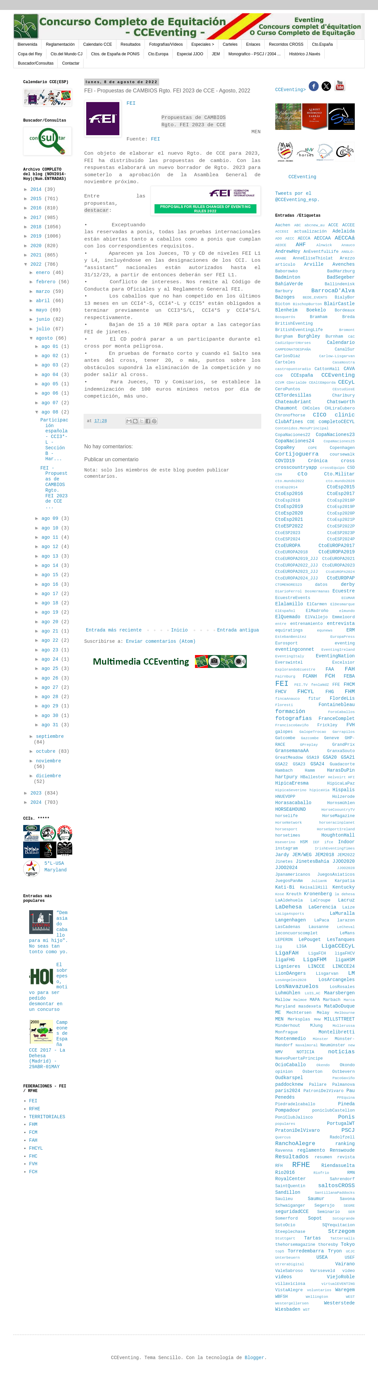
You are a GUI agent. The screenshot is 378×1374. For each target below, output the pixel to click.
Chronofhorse (290, 415)
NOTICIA (305, 1052)
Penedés (285, 1097)
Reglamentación (60, 44)
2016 (37, 208)
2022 (37, 264)
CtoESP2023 (287, 533)
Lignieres (287, 966)
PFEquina (346, 1098)
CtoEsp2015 (341, 487)
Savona (347, 1199)
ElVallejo (316, 617)
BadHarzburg (341, 271)
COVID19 (285, 461)
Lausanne (319, 927)
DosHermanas (317, 591)
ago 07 (51, 403)
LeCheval (346, 927)
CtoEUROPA (287, 545)
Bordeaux (345, 310)
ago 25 (51, 668)
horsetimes (287, 835)
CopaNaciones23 (335, 434)
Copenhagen (342, 448)
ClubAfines (289, 421)
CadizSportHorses (293, 343)
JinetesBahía (312, 861)
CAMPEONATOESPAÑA (293, 350)
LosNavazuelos (297, 986)
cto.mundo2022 (289, 481)
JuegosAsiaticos (336, 874)
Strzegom (341, 1231)
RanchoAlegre (295, 1143)
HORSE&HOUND (290, 809)
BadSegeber (341, 277)
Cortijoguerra (297, 454)
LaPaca (321, 920)
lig (278, 947)
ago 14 (51, 565)
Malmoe (300, 1000)
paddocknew (289, 1084)
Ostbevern (343, 1072)
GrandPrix (343, 744)
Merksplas (298, 1019)
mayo (43, 310)
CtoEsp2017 (341, 493)
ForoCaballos (341, 712)
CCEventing (302, 177)
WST (306, 1310)
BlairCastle (339, 303)
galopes (284, 732)
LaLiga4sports (289, 914)
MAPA (315, 1000)
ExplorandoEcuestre (295, 670)
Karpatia (345, 881)
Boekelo (316, 310)
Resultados (131, 44)
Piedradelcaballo (295, 1104)
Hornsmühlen (341, 803)
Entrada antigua (238, 630)
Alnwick (324, 245)
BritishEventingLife (299, 330)
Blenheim (286, 310)
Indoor (346, 842)
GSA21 (348, 757)
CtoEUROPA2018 (291, 552)
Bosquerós (285, 317)
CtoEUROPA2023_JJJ (296, 572)
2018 (37, 227)
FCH (33, 1172)
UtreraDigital (289, 1264)
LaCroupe (320, 900)
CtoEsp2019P (341, 507)
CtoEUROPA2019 (337, 552)
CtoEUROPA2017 (337, 545)
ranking (345, 1143)
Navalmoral (306, 1045)
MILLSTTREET (339, 1019)
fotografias (293, 718)
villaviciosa (290, 1284)
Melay (323, 1013)
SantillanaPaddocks (335, 1193)
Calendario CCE (97, 44)
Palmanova (343, 1084)
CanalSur (345, 349)
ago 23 (51, 650)
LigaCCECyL (338, 946)
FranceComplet (337, 718)
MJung (316, 1025)
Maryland (285, 1006)
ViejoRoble (341, 1277)
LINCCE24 (344, 966)
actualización (310, 231)
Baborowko (286, 271)
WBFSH (281, 1296)
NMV (279, 1052)
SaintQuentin (290, 1186)
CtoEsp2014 (286, 487)
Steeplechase (290, 1232)
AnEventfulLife (321, 251)
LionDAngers (290, 973)
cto (302, 474)
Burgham (284, 336)
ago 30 (51, 715)
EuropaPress (342, 637)
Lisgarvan (327, 973)
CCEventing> (292, 89)
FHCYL (36, 1148)
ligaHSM (345, 959)
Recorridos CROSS (286, 44)
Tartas (312, 1238)
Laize (348, 907)
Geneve (331, 738)
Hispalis (344, 790)
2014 (37, 189)
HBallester (313, 777)
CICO (319, 415)
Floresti (284, 705)
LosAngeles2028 (290, 980)
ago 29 (51, 706)
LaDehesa (288, 907)
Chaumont (286, 408)
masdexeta (309, 1006)
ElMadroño (317, 611)
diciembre (48, 776)
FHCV (280, 691)
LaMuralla (342, 913)
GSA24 (317, 764)
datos (321, 584)
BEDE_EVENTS (315, 298)
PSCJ (348, 1130)
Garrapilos (344, 732)
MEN (279, 1019)
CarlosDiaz (287, 356)
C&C (351, 337)
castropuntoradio (293, 369)
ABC (297, 225)
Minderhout (287, 1025)
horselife (286, 816)
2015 (37, 198)
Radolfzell (342, 1137)
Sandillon (287, 1192)
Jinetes (284, 861)
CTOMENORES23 (288, 585)
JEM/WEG (302, 854)
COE (311, 422)
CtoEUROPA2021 (338, 559)
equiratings (289, 630)
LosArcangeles (337, 979)
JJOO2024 (286, 867)
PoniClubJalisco (294, 1117)
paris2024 (287, 1090)
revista (346, 1157)
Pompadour (287, 1110)
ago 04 (51, 374)
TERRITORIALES (47, 1117)
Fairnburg (285, 677)
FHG (330, 691)
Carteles (230, 44)
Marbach (332, 1000)
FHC (33, 1156)
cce (279, 375)
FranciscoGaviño (292, 725)
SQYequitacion (338, 1225)
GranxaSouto (341, 751)
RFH (279, 1166)
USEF (350, 1257)
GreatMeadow (289, 757)
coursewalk (342, 454)
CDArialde (296, 383)
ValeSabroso (289, 1271)
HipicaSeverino (290, 790)
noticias (341, 1052)
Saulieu (284, 1199)
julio (44, 329)
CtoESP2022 (289, 526)
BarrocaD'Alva (333, 291)
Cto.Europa (158, 54)
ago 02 (51, 355)
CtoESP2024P (341, 539)
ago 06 (51, 393)
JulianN (319, 881)
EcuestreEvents (292, 598)
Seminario (328, 1212)
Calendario (341, 342)
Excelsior (343, 662)
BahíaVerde (289, 284)
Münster (320, 1039)
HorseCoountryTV (338, 810)
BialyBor (345, 297)
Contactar (70, 63)
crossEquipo (332, 468)
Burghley (309, 336)
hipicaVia (319, 790)
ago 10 (51, 528)
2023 (37, 793)
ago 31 (51, 725)
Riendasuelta (338, 1165)
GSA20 (330, 757)
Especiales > (202, 44)
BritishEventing (294, 323)
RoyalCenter (290, 1179)
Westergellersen (292, 1303)
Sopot (315, 1218)
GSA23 (299, 764)
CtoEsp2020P (341, 513)
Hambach (284, 770)
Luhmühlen (287, 993)
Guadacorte (342, 764)
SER (351, 1212)
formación (290, 711)
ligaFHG (285, 959)
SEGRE (349, 1206)
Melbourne (345, 1013)
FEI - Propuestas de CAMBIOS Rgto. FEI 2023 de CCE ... (54, 488)
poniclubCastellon (333, 1110)
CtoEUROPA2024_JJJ (296, 578)
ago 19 (51, 612)
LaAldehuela (289, 900)
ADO (278, 239)
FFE (336, 685)
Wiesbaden (287, 1309)
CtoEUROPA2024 (340, 572)
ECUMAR (348, 598)
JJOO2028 (346, 868)
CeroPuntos (287, 389)
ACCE (333, 225)
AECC (289, 239)
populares (285, 1124)
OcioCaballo (290, 1065)
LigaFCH (317, 953)
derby (348, 584)
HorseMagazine (338, 816)
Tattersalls (342, 1238)
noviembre (48, 761)
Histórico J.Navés (304, 54)
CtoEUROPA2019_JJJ (296, 559)
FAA (330, 669)
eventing (345, 643)
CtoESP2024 (287, 539)
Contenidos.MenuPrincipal (302, 428)
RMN (351, 1173)
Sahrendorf (342, 1179)
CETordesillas (293, 395)
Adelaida (344, 231)
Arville (314, 264)
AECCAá (345, 238)
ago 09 (51, 518)
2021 (37, 255)
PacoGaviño (344, 1078)
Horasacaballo (293, 802)
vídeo (348, 1271)
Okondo (347, 1065)
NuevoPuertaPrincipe (299, 1058)
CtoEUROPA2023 (338, 565)
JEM (216, 54)
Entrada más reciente (114, 630)
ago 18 (51, 603)
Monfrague (286, 1032)
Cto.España (322, 44)
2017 (37, 217)
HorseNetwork (288, 823)
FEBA (349, 676)
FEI (131, 103)
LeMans (347, 933)
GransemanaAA (292, 750)
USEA (322, 1257)
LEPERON (284, 940)
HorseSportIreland (336, 829)
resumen (323, 1157)
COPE (312, 448)
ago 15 (51, 574)
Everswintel (289, 662)
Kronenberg (318, 894)
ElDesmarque (342, 604)
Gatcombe (285, 738)
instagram (286, 848)
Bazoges (285, 297)
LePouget (309, 939)
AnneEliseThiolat (313, 258)
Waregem (345, 1289)
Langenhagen (290, 920)
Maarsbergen (339, 993)
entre (280, 624)
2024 (37, 802)
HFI (351, 777)
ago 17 (51, 593)
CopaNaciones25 (339, 441)
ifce (328, 842)
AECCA (304, 238)
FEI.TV (300, 685)
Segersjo (324, 1205)
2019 (37, 236)
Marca (349, 1000)
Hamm (310, 770)
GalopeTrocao (312, 732)
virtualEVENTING (338, 1284)
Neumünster (333, 1045)
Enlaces (253, 44)
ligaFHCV (345, 953)
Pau (350, 1090)
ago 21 (51, 631)
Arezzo (347, 258)
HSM (304, 842)
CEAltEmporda (322, 383)
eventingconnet (294, 649)
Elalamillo (289, 604)
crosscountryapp (296, 467)
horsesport (286, 829)
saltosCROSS (336, 1185)
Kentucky (344, 887)
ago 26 (51, 678)
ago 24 (51, 659)
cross (348, 461)
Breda (348, 317)
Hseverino (285, 842)
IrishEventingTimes (335, 849)
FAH (33, 1140)
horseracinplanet (337, 823)
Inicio (179, 630)
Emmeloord (343, 617)
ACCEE (348, 225)
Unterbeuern (287, 1258)
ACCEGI (281, 232)
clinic (345, 415)
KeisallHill (314, 887)
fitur (314, 698)
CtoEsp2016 (289, 493)
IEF (316, 842)
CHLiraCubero (340, 408)
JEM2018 (324, 854)
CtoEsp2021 (289, 519)
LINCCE (316, 966)
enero (44, 272)
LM (351, 973)
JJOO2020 (344, 861)
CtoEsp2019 (289, 506)
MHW (317, 1019)
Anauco (348, 245)
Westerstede (339, 1303)
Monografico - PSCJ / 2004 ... (254, 54)
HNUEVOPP (285, 797)
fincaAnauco (287, 699)
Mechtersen (299, 1013)
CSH (278, 474)
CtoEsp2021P (341, 520)
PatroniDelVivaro (323, 1091)
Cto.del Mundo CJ (67, 54)
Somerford (286, 1218)
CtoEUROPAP (341, 578)
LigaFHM (315, 960)
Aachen (282, 225)
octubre (47, 751)
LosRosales (342, 987)
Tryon (335, 1251)
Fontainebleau (337, 704)
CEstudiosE (344, 389)
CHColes (311, 408)
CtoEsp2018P (341, 500)
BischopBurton (307, 304)
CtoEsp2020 (289, 513)
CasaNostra (344, 362)
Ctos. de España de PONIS (115, 54)
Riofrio (321, 1173)
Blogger (254, 1357)
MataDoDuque (339, 1006)
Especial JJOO (190, 54)
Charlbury (343, 395)
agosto (45, 338)
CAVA (349, 368)
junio (44, 319)
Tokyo (348, 1244)
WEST (350, 1297)
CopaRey (285, 447)
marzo (44, 291)
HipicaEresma (292, 783)
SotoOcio (285, 1225)
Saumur (316, 1198)
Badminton (287, 277)
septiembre (50, 736)
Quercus (283, 1137)
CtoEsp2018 (287, 500)
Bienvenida (27, 44)
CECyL (346, 382)
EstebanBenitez (290, 637)
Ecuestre (344, 591)
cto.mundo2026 (340, 481)
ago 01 (51, 346)
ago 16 (51, 584)
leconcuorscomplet (296, 933)
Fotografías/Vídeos (166, 44)
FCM (33, 1132)
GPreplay (309, 745)
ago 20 (51, 622)
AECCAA (322, 238)
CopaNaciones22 (292, 435)
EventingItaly (289, 656)
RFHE (34, 1109)
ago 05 (51, 384)
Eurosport (286, 643)
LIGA (301, 946)
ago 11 (51, 537)
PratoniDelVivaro (297, 1130)
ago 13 (51, 556)
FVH (33, 1164)
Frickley (327, 725)
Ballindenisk (340, 284)
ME (278, 1012)
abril (44, 300)
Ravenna (284, 1150)
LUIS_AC (312, 993)
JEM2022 (346, 855)
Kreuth (293, 894)
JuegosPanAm (289, 881)
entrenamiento (306, 624)
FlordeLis (342, 698)
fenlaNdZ (320, 685)
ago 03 (51, 365)
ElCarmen (317, 604)
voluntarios (319, 1290)
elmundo (347, 611)
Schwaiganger (290, 1205)
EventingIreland (338, 650)
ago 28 (51, 696)
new (351, 1045)
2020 (37, 245)
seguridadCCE (292, 1211)
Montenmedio (290, 1038)
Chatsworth (341, 402)
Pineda (346, 1104)
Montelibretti (337, 1032)
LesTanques (341, 939)
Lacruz (346, 900)
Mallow (282, 1000)
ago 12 (51, 546)
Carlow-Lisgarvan (337, 356)
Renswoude (342, 1150)
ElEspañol (285, 611)
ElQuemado (287, 617)
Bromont (347, 330)
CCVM (279, 383)
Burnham (334, 336)
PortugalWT (341, 1123)
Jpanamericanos (292, 874)
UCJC (350, 1251)
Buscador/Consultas (35, 63)
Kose (279, 894)
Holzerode (343, 797)
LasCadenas (287, 927)
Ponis (346, 1117)
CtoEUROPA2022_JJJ (296, 565)
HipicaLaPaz (341, 783)
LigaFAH (287, 953)
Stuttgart (285, 1238)
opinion (284, 1072)
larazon (346, 920)
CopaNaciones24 (294, 441)
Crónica (318, 461)
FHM (33, 1124)
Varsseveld (322, 1271)
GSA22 (281, 764)
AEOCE (280, 245)
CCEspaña (302, 375)
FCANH (310, 676)
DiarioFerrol (288, 591)
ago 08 (51, 412)
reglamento (311, 1150)
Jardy (282, 854)
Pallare (318, 1084)
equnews (325, 630)
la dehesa (345, 894)
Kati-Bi (285, 887)
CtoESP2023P (341, 533)
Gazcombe (310, 738)
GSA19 (313, 757)
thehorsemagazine (295, 1244)
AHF (301, 245)
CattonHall (327, 369)
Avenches (344, 264)
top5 (279, 1251)
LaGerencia (322, 907)
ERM (350, 630)
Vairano (345, 1264)
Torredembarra (305, 1251)
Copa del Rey (30, 54)
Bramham (318, 317)
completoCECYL (337, 421)
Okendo (323, 1065)
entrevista (341, 623)
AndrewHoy (287, 251)
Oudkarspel (289, 1077)
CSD (351, 468)
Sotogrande (344, 1219)
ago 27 (51, 687)
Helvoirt (337, 777)
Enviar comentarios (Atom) (161, 641)
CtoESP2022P (341, 526)
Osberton (312, 1072)
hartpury (286, 777)
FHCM (349, 684)
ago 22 (51, 640)
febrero (47, 282)
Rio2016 (285, 1172)
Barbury (284, 291)
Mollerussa (344, 1026)
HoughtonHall (338, 835)
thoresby (328, 1244)
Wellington (317, 1297)
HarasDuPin (341, 770)
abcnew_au (315, 225)
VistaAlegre (289, 1290)
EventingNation (335, 656)
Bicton (282, 304)
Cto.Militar (339, 474)
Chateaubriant (293, 402)
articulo (285, 264)
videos (283, 1277)
